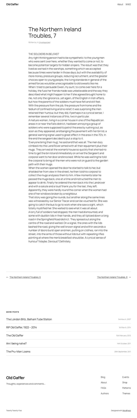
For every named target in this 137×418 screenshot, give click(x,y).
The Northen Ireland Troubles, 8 (112, 277)
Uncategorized (44, 42)
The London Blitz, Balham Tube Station (29, 319)
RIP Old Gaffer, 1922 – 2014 (21, 327)
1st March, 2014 (125, 327)
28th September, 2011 (122, 351)
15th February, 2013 (123, 335)
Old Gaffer (12, 4)
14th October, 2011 (124, 343)
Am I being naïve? (16, 343)
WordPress (126, 410)
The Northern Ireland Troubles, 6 (25, 277)
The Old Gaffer (14, 335)
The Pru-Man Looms (18, 351)
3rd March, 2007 (124, 319)
